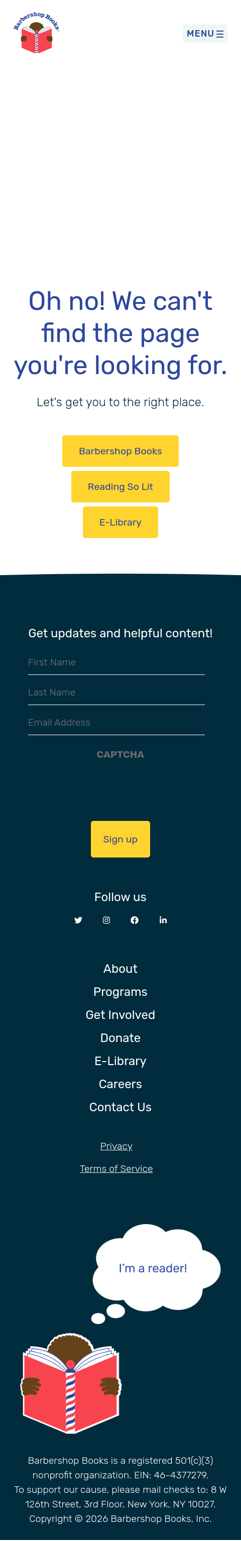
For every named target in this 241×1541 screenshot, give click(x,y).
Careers (120, 1084)
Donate (120, 1038)
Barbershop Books (120, 451)
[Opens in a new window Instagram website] (106, 920)
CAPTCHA (120, 754)
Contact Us (120, 1107)
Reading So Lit (120, 486)
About (120, 969)
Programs (120, 992)
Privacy (116, 1146)
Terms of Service (116, 1168)
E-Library (120, 522)
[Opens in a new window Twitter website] (78, 920)
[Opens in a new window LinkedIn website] (163, 920)
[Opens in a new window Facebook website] (135, 920)
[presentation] (120, 785)
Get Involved (120, 1015)
